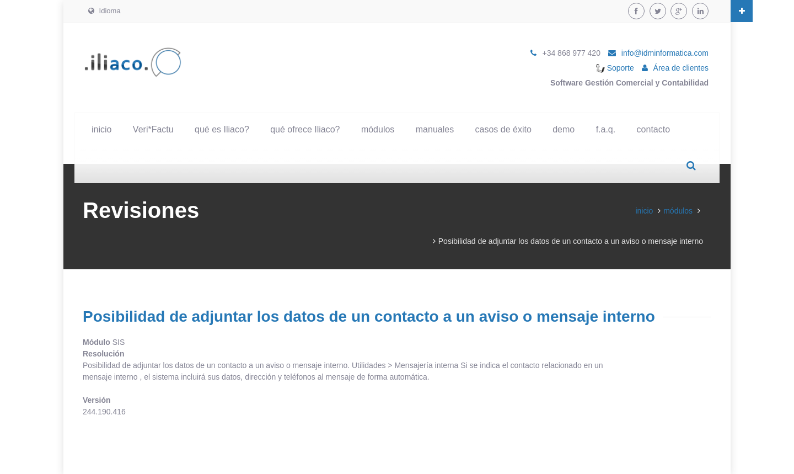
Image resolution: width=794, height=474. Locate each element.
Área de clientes (681, 67)
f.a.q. (606, 129)
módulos (377, 129)
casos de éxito (503, 129)
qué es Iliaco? (222, 129)
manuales (435, 129)
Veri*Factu (153, 129)
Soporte (615, 67)
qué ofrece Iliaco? (305, 129)
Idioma (104, 11)
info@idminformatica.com (665, 53)
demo (563, 129)
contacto (653, 129)
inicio (101, 129)
